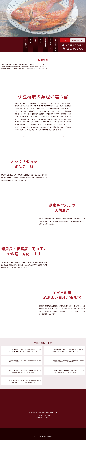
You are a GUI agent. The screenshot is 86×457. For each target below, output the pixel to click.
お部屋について (61, 334)
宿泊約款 (66, 449)
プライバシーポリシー (56, 449)
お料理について (23, 201)
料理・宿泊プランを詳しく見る (64, 394)
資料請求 (60, 436)
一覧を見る (82, 82)
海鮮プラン (55, 361)
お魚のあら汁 (14, 77)
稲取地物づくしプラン (59, 372)
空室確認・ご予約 (43, 436)
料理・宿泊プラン (55, 44)
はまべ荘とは (26, 43)
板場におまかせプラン (59, 382)
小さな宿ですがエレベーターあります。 (22, 73)
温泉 (35, 40)
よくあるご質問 (25, 449)
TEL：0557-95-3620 (36, 428)
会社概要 (47, 449)
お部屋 (31, 40)
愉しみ (40, 40)
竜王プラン (12, 361)
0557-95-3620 (74, 45)
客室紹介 (53, 149)
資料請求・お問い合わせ (37, 449)
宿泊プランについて (23, 288)
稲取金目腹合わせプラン (17, 392)
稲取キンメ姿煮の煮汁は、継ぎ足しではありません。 (26, 67)
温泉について (61, 244)
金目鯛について (50, 43)
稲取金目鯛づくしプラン (17, 372)
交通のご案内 (45, 43)
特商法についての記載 (75, 449)
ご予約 (64, 40)
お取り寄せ (26, 436)
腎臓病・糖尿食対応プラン (17, 382)
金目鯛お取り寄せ (78, 40)
